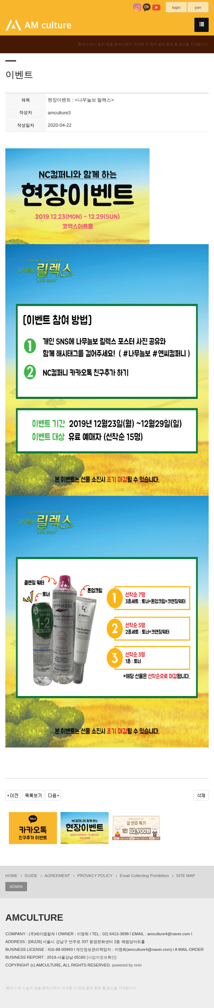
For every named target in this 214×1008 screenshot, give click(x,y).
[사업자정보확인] (101, 957)
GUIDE (31, 875)
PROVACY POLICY (95, 875)
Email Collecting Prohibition (144, 875)
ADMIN (16, 886)
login (176, 7)
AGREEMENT (57, 875)
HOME (11, 875)
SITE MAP (185, 875)
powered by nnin (126, 965)
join (198, 7)
